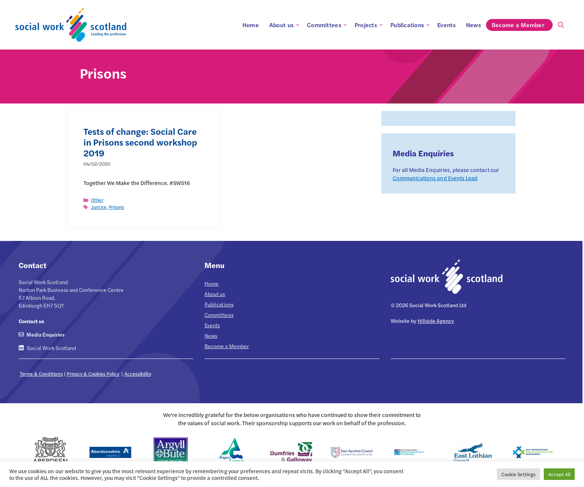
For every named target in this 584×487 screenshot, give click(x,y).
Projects (370, 25)
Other (97, 200)
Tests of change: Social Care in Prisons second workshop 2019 (140, 142)
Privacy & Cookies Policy (93, 373)
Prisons (116, 207)
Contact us (31, 321)
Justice (98, 207)
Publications (411, 25)
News (473, 24)
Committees (328, 25)
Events (446, 24)
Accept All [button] (559, 474)
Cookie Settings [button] (518, 474)
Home (250, 24)
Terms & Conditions (41, 373)
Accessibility (137, 373)
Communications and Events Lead (435, 178)
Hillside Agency (436, 320)
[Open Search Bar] (561, 25)
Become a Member (522, 25)
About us (285, 25)
